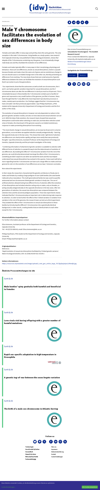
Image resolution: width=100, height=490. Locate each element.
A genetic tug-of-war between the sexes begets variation (32, 377)
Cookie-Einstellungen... (8, 487)
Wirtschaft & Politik (31, 457)
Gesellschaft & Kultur (32, 449)
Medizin (83, 75)
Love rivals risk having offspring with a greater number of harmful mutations (32, 322)
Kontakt (53, 454)
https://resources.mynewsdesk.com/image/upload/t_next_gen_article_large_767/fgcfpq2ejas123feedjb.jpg (39, 263)
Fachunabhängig (30, 459)
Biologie (72, 75)
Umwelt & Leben (30, 454)
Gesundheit (29, 452)
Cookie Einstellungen (57, 457)
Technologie (29, 447)
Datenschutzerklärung (57, 452)
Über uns (53, 447)
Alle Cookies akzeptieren (89, 487)
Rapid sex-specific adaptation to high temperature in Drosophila (30, 356)
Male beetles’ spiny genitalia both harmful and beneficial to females (32, 288)
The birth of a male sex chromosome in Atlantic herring (31, 408)
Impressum (54, 449)
